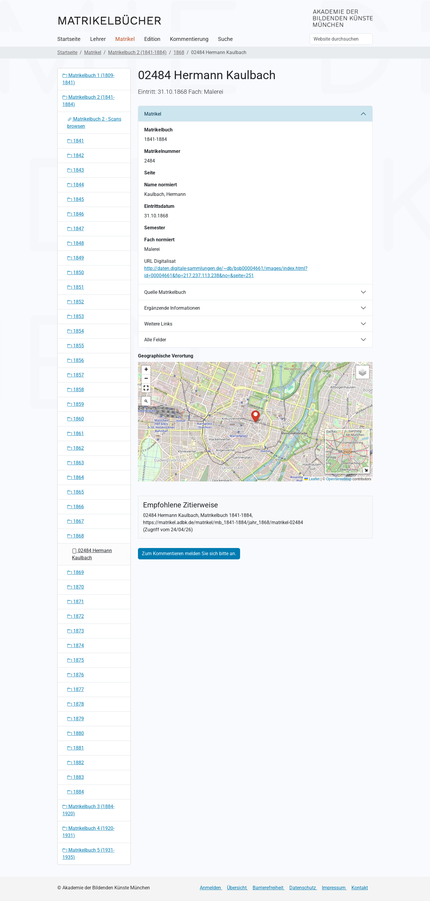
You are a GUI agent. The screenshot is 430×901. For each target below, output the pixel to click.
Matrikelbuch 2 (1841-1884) (137, 52)
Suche (225, 39)
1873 (75, 631)
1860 (75, 419)
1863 (75, 463)
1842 (75, 155)
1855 (75, 346)
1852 (75, 302)
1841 (75, 141)
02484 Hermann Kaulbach (92, 554)
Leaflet (312, 479)
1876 (75, 675)
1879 (75, 719)
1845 (75, 199)
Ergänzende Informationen (172, 308)
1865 (75, 492)
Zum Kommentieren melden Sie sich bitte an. (189, 553)
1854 (75, 331)
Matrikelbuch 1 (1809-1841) (88, 79)
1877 (75, 689)
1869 (75, 572)
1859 (75, 404)
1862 (75, 448)
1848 (75, 243)
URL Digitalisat (160, 261)
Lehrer (98, 39)
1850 (75, 272)
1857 (75, 375)
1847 (75, 228)
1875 (75, 660)
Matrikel (125, 39)
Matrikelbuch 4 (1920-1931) (88, 831)
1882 (75, 762)
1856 (75, 360)
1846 (75, 214)
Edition (152, 39)
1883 (75, 777)
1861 (75, 433)
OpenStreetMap (338, 479)
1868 (178, 52)
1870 (75, 587)
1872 (75, 616)
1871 (75, 601)
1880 (75, 733)
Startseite (69, 39)
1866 (75, 506)
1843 (75, 170)
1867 (75, 521)
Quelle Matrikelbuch (165, 292)
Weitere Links (158, 324)
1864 (75, 477)
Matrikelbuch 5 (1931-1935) (88, 853)
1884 (75, 792)
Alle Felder (155, 340)
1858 (75, 389)
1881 (75, 748)
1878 (75, 704)
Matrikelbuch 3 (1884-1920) (88, 810)
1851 (75, 287)
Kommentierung (189, 39)
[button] (255, 416)
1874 (75, 645)
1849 (75, 258)
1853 (75, 316)
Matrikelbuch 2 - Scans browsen (94, 122)
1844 (75, 185)
